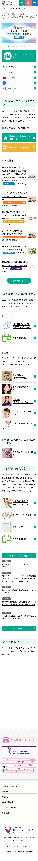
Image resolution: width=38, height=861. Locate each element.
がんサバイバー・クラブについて (17, 128)
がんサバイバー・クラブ (16, 8)
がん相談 (21, 4)
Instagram (12, 88)
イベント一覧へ (19, 628)
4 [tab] (16, 46)
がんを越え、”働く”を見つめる (14, 221)
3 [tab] (13, 46)
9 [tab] (29, 46)
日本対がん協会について (11, 786)
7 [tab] (24, 46)
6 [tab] (21, 46)
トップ (3, 8)
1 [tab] (8, 46)
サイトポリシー (27, 846)
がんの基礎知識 (7, 802)
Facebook (12, 83)
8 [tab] (26, 46)
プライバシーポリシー (13, 846)
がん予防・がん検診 (9, 807)
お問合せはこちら (8, 67)
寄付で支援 (28, 3)
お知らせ (5, 797)
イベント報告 (16, 268)
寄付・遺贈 (5, 813)
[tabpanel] (19, 33)
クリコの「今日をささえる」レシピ (14, 202)
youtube (11, 77)
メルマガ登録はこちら (10, 72)
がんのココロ (8, 184)
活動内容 (5, 791)
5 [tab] (19, 46)
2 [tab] (11, 46)
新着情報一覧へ (19, 281)
